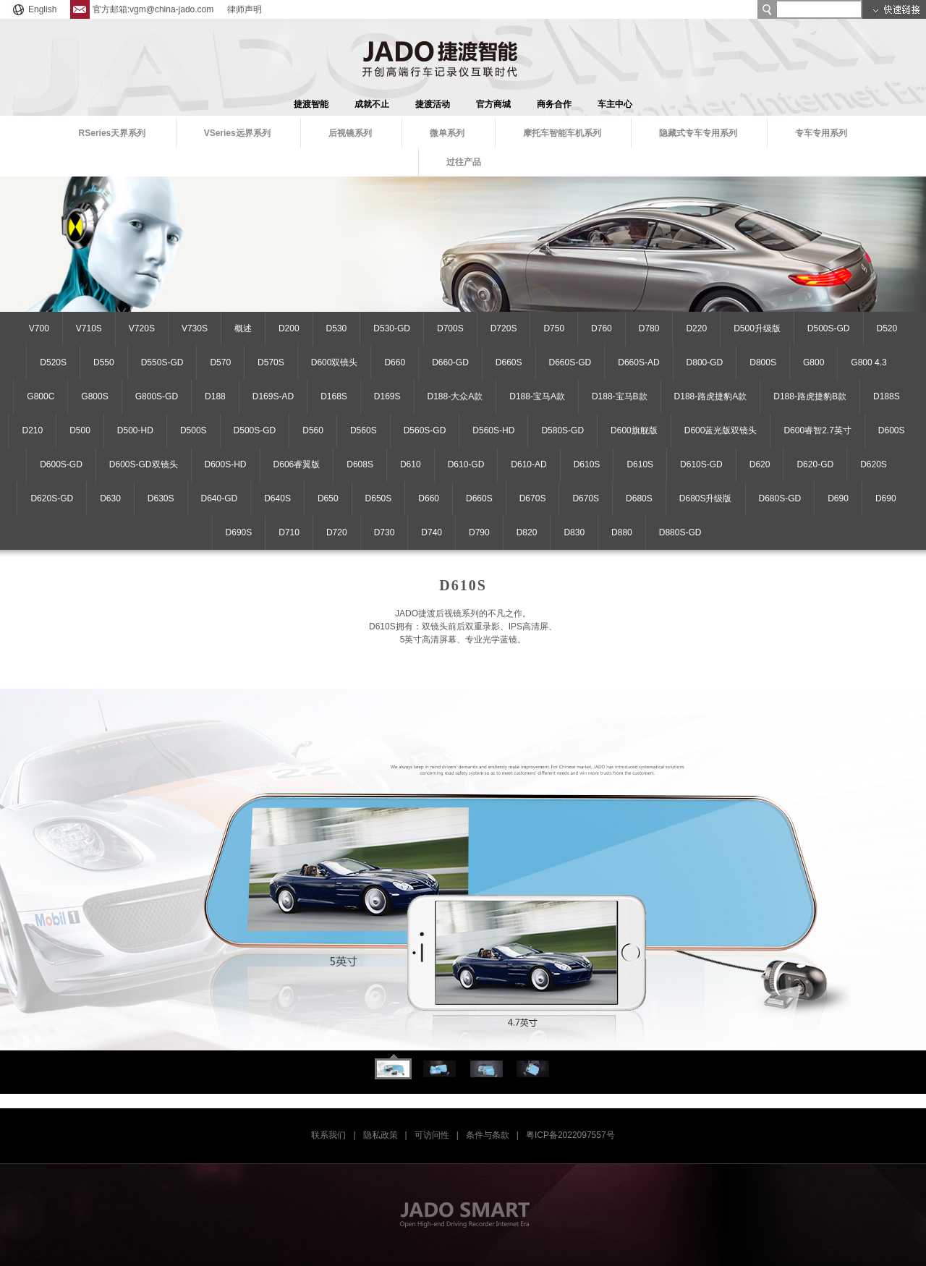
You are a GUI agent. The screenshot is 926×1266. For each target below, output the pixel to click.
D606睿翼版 (296, 464)
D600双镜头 (334, 362)
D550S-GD (162, 362)
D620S (873, 464)
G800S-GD (156, 396)
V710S (89, 328)
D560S (363, 430)
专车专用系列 (821, 133)
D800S (762, 362)
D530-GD (391, 328)
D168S (333, 396)
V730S (195, 328)
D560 (312, 430)
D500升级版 (757, 328)
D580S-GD (562, 430)
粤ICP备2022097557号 (570, 1135)
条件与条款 (487, 1135)
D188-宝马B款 (619, 396)
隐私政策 (380, 1135)
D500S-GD (828, 328)
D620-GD (815, 464)
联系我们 (328, 1135)
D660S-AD (638, 362)
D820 (527, 532)
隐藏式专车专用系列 (698, 133)
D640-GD (219, 498)
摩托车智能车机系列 (562, 133)
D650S (378, 498)
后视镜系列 (350, 133)
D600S (891, 430)
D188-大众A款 (455, 396)
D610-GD (466, 464)
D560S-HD (493, 430)
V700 (39, 328)
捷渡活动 (432, 104)
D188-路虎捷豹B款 (809, 396)
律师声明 (244, 9)
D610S (587, 464)
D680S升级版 (705, 498)
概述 (243, 328)
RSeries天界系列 (112, 133)
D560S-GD (425, 430)
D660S (509, 362)
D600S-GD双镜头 (143, 464)
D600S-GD (61, 464)
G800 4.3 (868, 362)
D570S (271, 362)
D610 (410, 464)
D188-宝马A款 (537, 396)
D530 (336, 328)
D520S (53, 362)
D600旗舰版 (634, 430)
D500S (193, 430)
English (33, 9)
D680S (639, 498)
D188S (886, 396)
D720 (336, 532)
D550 (103, 362)
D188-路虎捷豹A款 (710, 396)
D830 (574, 532)
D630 (110, 498)
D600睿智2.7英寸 (817, 430)
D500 (79, 430)
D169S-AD (273, 396)
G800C (40, 396)
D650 (328, 498)
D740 (431, 532)
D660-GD (450, 362)
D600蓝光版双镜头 (720, 430)
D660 (394, 362)
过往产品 (463, 162)
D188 (215, 396)
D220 (696, 328)
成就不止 (371, 104)
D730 (384, 532)
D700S (450, 328)
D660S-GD (570, 362)
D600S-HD (226, 464)
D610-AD (528, 464)
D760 (601, 328)
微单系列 (447, 133)
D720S (503, 328)
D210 (32, 430)
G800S (94, 396)
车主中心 (615, 104)
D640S (277, 498)
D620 (759, 464)
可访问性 (432, 1135)
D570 (220, 362)
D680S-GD (780, 498)
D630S (161, 498)
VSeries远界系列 (237, 133)
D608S (360, 464)
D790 (479, 532)
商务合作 (554, 104)
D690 (838, 498)
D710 (289, 532)
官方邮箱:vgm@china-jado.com (142, 9)
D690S (239, 532)
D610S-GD (701, 464)
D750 (553, 328)
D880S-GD (680, 532)
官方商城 (493, 104)
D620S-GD (51, 498)
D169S (387, 396)
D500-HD (135, 430)
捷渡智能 (311, 104)
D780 (649, 328)
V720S (142, 328)
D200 (289, 328)
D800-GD (705, 362)
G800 (813, 362)
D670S (532, 498)
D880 (621, 532)
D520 (887, 328)
